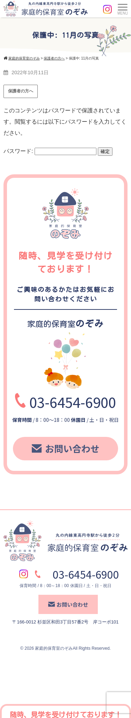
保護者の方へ (20, 91)
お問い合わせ (66, 448)
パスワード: (49, 151)
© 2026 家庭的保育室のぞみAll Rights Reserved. (65, 648)
